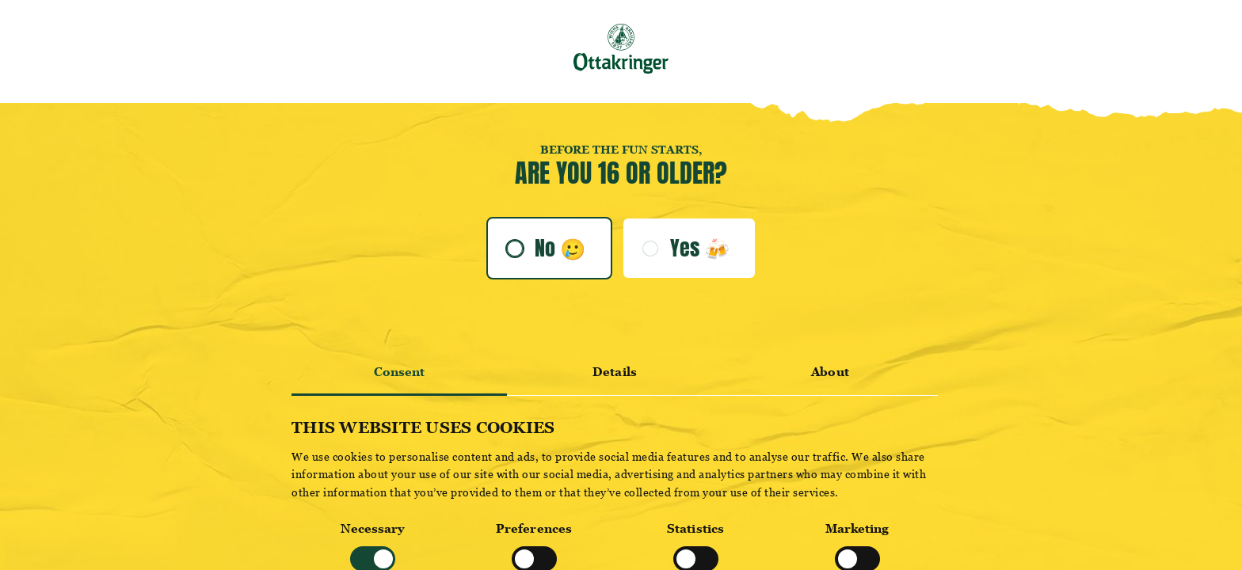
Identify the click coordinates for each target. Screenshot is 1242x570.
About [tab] (830, 371)
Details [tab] (614, 371)
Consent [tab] (399, 371)
